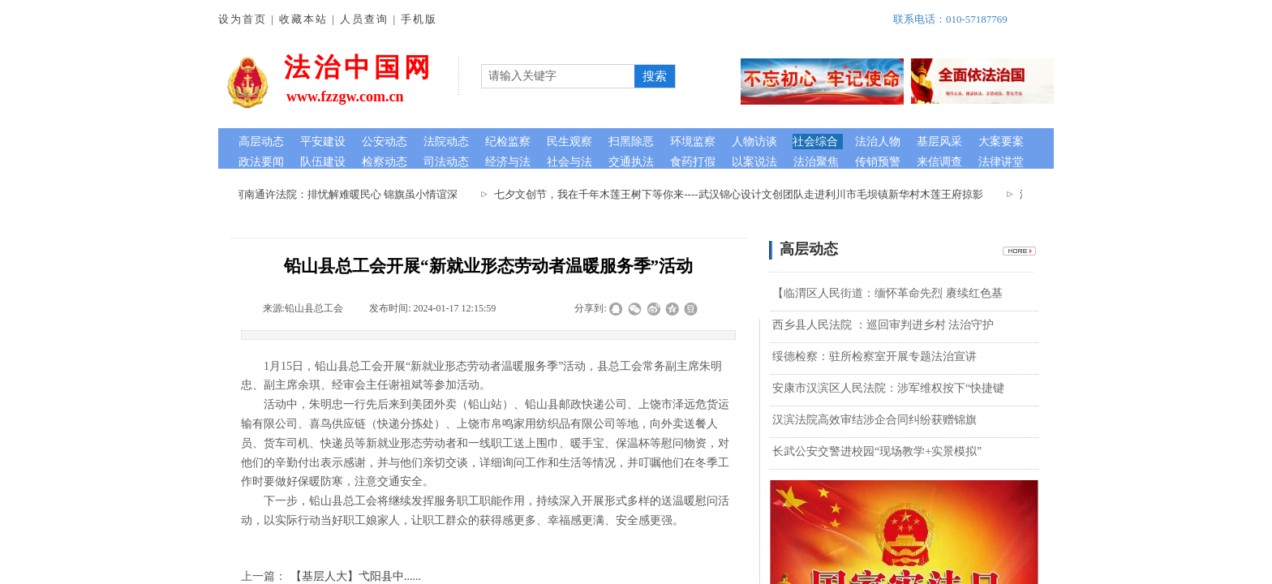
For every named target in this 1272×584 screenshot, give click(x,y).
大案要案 (1001, 141)
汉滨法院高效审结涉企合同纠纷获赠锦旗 (874, 420)
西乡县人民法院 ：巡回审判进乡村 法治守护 (883, 325)
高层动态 (261, 141)
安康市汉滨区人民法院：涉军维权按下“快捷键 (888, 388)
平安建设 (323, 141)
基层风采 (939, 141)
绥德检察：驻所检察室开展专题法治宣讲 (874, 356)
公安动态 (384, 141)
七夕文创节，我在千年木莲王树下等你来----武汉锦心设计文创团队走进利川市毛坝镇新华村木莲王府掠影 (742, 194)
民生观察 (569, 141)
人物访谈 (754, 141)
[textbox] (558, 76)
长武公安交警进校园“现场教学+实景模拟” (877, 451)
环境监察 (693, 141)
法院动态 (446, 141)
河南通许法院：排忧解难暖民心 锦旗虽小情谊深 (350, 194)
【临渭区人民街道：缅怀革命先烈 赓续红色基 (887, 293)
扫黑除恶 (631, 141)
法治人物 (877, 141)
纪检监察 (508, 141)
